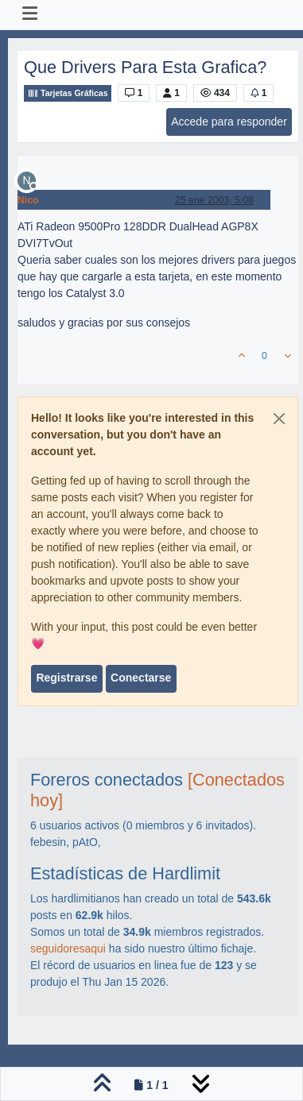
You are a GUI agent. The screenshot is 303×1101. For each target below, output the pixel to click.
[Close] (279, 418)
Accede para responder (229, 121)
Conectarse (141, 677)
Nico (28, 200)
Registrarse (66, 677)
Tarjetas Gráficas (67, 93)
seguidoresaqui (68, 948)
